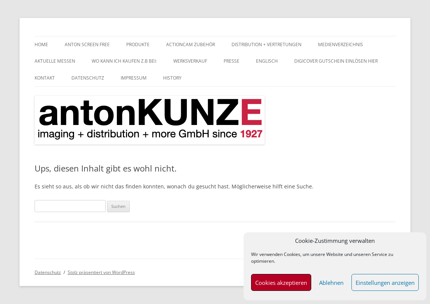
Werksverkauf (190, 61)
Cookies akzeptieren (281, 282)
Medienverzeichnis (340, 44)
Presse (231, 61)
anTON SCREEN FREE (87, 44)
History (172, 78)
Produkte (138, 44)
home (41, 44)
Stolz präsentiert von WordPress (101, 272)
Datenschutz (87, 78)
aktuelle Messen (55, 61)
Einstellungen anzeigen (385, 282)
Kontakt (45, 78)
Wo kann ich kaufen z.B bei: (124, 61)
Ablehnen (331, 282)
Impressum (134, 78)
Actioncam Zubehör (190, 44)
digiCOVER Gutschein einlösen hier (336, 61)
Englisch (267, 61)
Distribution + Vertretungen (266, 44)
